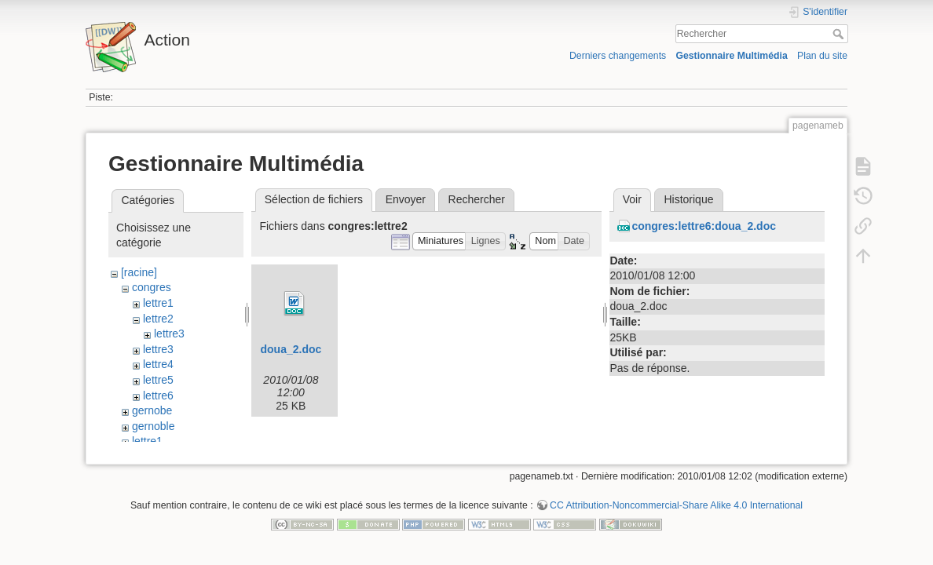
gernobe (152, 410)
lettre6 (158, 395)
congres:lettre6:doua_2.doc (703, 226)
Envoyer (406, 199)
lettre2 (158, 318)
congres (151, 287)
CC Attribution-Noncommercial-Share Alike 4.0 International (676, 513)
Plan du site (822, 55)
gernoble (153, 426)
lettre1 (158, 303)
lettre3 (169, 333)
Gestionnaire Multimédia (731, 55)
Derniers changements (617, 55)
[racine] (139, 272)
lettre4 (158, 364)
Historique (688, 199)
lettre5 (158, 380)
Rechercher (839, 33)
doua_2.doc (290, 349)
